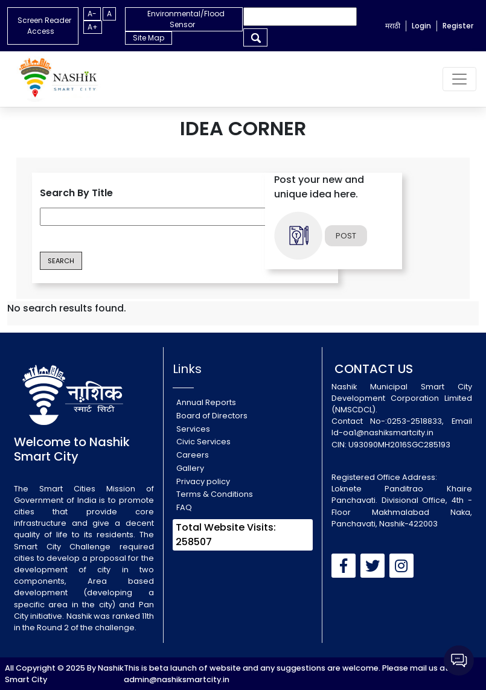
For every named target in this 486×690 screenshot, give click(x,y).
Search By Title (76, 193)
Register (458, 26)
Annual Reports (206, 402)
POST (346, 235)
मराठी (392, 26)
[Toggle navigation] (459, 79)
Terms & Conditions (214, 494)
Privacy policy (203, 481)
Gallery (190, 468)
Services (193, 429)
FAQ (184, 507)
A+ (93, 27)
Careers (192, 455)
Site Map (148, 38)
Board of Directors (212, 415)
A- (92, 13)
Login (421, 26)
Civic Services (203, 441)
